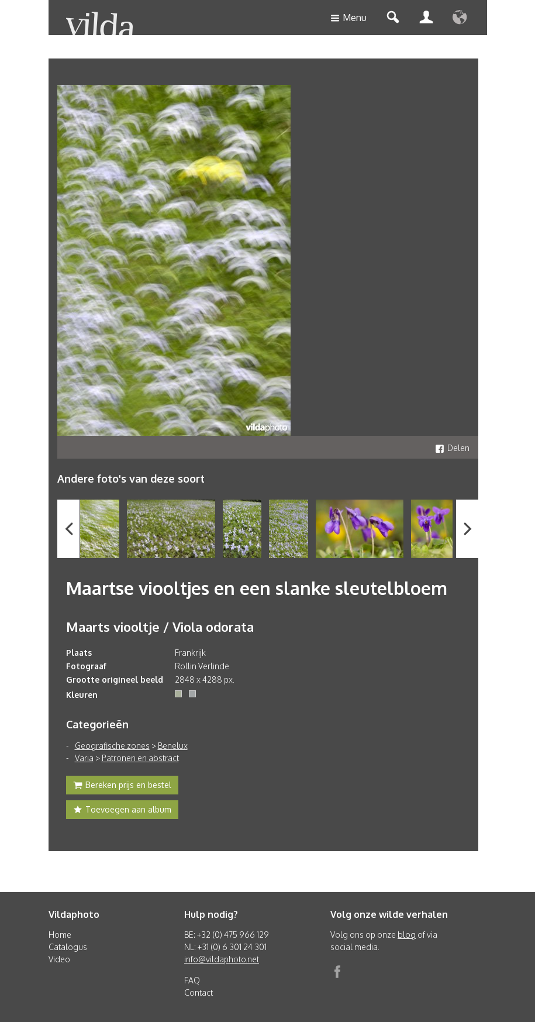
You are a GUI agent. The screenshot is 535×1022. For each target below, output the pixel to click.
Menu (348, 18)
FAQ (192, 980)
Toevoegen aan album (122, 810)
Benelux (173, 746)
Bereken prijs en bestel (122, 786)
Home (60, 935)
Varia (84, 758)
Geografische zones (112, 746)
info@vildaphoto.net (221, 959)
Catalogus (68, 947)
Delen (452, 448)
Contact (198, 992)
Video (59, 959)
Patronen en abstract (140, 758)
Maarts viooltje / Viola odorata (160, 626)
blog (407, 935)
